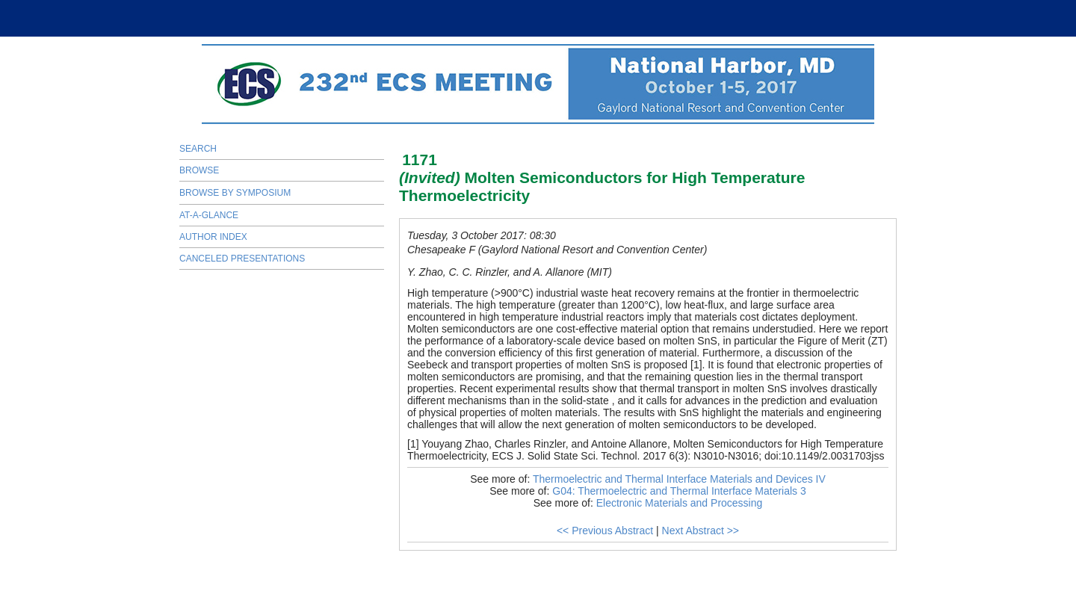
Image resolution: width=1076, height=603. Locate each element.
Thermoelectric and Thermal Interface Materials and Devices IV (679, 479)
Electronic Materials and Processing (679, 503)
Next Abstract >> (701, 530)
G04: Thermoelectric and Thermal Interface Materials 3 (679, 491)
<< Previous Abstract (605, 530)
